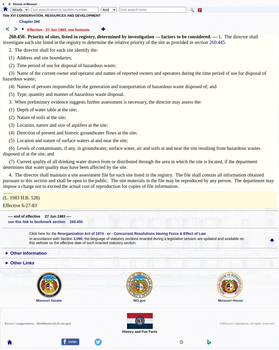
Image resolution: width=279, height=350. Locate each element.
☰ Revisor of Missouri (21, 4)
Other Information (28, 253)
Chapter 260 (29, 22)
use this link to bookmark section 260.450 (45, 222)
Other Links (22, 263)
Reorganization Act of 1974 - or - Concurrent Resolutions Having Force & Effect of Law (131, 234)
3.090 (77, 239)
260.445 (217, 42)
